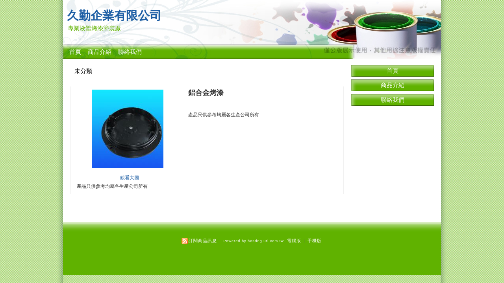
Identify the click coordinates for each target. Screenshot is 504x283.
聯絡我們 (130, 51)
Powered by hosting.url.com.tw (253, 241)
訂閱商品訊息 (203, 240)
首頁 (75, 51)
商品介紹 (99, 51)
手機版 (315, 240)
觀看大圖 (129, 177)
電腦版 (294, 240)
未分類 (83, 71)
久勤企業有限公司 (114, 15)
